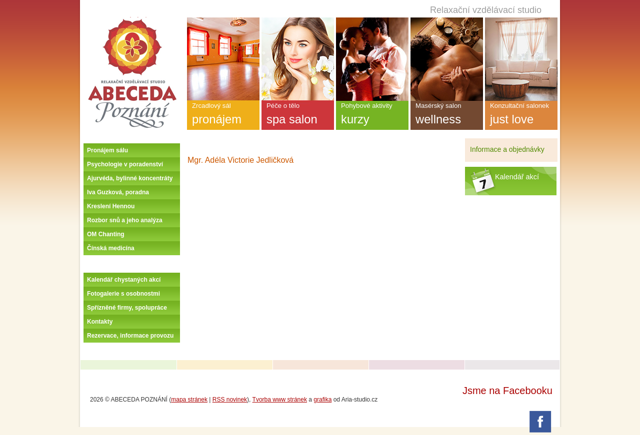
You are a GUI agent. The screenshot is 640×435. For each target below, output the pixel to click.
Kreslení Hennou (110, 206)
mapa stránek (189, 399)
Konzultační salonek (521, 116)
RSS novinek (229, 399)
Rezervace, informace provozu (130, 335)
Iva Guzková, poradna (118, 192)
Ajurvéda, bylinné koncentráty (129, 178)
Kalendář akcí (517, 177)
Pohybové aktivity (372, 116)
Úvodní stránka (132, 20)
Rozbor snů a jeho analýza (124, 220)
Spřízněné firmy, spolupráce (127, 307)
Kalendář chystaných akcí (123, 279)
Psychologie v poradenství (125, 164)
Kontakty (99, 321)
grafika (323, 399)
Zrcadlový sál (223, 116)
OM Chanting (105, 234)
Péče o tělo (298, 116)
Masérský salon (446, 116)
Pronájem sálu (107, 150)
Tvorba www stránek (279, 399)
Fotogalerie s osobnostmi (123, 293)
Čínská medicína (110, 248)
